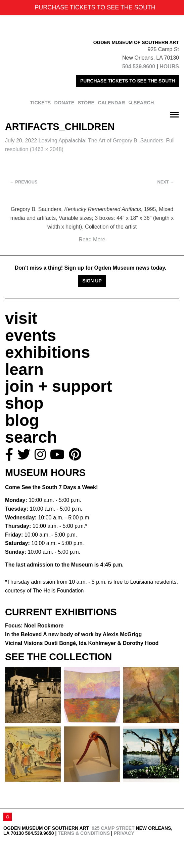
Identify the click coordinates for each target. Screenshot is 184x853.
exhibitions (47, 352)
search (31, 437)
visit (21, 318)
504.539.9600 (138, 66)
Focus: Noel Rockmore (34, 625)
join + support (58, 386)
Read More (92, 239)
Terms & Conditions (84, 833)
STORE (86, 102)
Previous (24, 181)
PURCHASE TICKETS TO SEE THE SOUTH (127, 80)
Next (165, 181)
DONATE (64, 102)
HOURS (169, 66)
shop (24, 403)
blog (22, 420)
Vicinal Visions (81, 643)
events (30, 335)
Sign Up (92, 280)
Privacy (124, 833)
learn (24, 369)
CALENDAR (111, 102)
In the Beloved (73, 634)
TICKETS (40, 102)
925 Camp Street (113, 828)
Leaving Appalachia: (101, 140)
